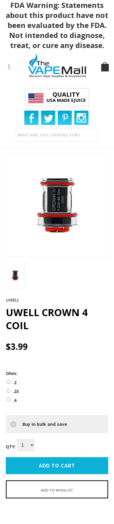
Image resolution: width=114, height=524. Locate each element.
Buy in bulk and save (44, 424)
